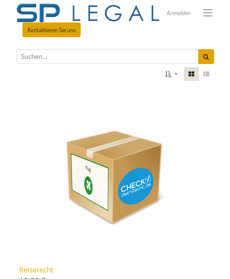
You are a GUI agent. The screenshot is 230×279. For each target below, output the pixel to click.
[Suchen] (206, 56)
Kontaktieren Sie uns (52, 30)
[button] (171, 74)
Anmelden (179, 13)
